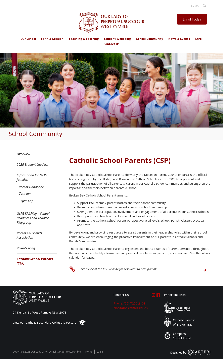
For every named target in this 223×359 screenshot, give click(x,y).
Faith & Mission (52, 39)
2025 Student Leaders (32, 164)
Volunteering (26, 248)
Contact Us (111, 44)
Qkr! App (27, 201)
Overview (23, 154)
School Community (149, 39)
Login (100, 351)
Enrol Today (192, 19)
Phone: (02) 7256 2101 (129, 303)
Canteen (25, 193)
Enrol (199, 39)
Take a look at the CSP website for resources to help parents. (118, 269)
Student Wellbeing (117, 39)
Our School (28, 39)
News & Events (179, 39)
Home (88, 351)
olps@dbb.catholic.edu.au (131, 308)
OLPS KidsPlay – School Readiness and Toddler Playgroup (33, 218)
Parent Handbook (31, 187)
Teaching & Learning (84, 39)
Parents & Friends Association (29, 235)
